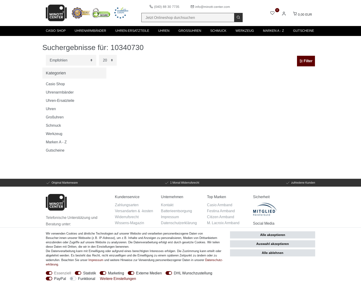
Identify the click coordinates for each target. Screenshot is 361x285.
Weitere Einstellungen (118, 278)
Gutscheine (303, 30)
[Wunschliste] (272, 13)
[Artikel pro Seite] (108, 60)
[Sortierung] (71, 60)
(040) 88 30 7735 (166, 7)
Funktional (86, 278)
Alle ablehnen (272, 253)
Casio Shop (56, 30)
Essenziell (62, 273)
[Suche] (238, 17)
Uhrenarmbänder (90, 30)
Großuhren (189, 30)
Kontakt (167, 205)
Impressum (170, 217)
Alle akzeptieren (272, 235)
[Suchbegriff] (188, 17)
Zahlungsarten (127, 205)
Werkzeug (245, 30)
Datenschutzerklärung (179, 223)
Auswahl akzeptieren (272, 244)
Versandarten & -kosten (134, 211)
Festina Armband (221, 211)
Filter (306, 61)
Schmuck (218, 30)
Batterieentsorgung (176, 211)
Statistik (89, 273)
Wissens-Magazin (129, 223)
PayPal (60, 278)
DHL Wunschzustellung (193, 273)
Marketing (116, 273)
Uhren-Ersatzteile (132, 30)
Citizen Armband (220, 217)
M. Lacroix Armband (223, 223)
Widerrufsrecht (127, 217)
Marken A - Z (273, 30)
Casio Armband (219, 205)
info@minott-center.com (212, 7)
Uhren (163, 30)
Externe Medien (149, 273)
